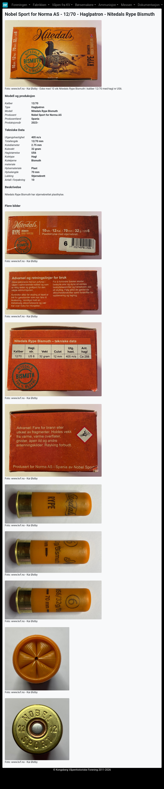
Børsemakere (84, 5)
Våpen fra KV (61, 5)
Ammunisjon (107, 5)
